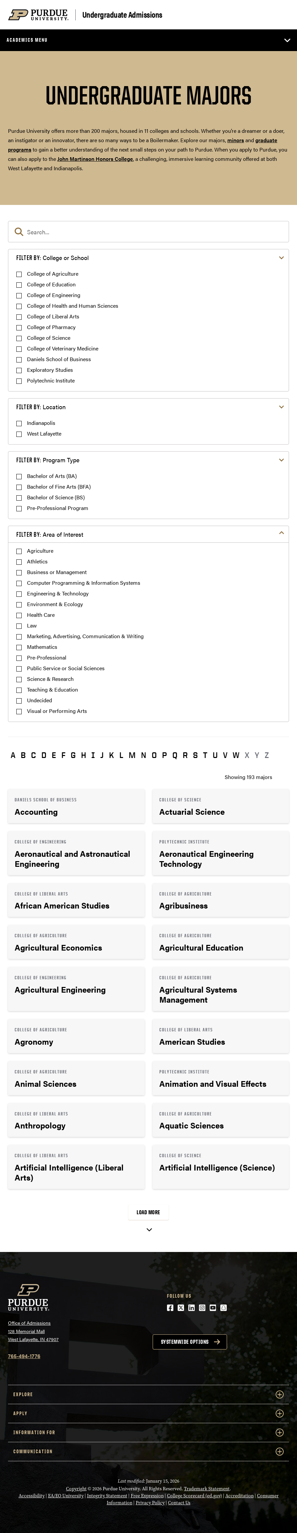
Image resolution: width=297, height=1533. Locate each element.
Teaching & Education (52, 689)
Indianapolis (41, 423)
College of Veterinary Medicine (62, 348)
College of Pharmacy (51, 327)
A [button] (13, 755)
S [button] (195, 755)
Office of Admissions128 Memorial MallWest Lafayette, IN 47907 (33, 1330)
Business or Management (57, 572)
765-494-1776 (24, 1356)
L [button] (121, 755)
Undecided (39, 700)
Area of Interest (49, 534)
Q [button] (174, 755)
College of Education (51, 284)
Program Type (47, 460)
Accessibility (32, 1496)
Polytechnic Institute (51, 380)
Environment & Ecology (55, 604)
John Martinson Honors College (95, 159)
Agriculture (40, 550)
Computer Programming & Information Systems (83, 582)
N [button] (143, 755)
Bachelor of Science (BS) (56, 497)
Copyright (76, 1489)
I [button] (93, 755)
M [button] (132, 755)
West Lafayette (44, 433)
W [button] (236, 755)
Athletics (37, 561)
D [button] (43, 755)
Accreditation (239, 1496)
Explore (148, 1394)
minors (235, 140)
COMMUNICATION (148, 1452)
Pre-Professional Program (57, 508)
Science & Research (50, 679)
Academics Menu (27, 40)
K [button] (111, 755)
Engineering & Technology (58, 593)
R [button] (185, 755)
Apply (148, 1414)
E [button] (54, 755)
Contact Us (179, 1503)
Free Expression (147, 1496)
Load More (148, 1212)
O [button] (154, 755)
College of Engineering (53, 295)
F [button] (63, 755)
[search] (148, 231)
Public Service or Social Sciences (66, 668)
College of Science (48, 337)
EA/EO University (66, 1496)
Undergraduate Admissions (122, 14)
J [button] (102, 755)
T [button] (205, 755)
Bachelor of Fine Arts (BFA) (59, 486)
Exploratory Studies (50, 369)
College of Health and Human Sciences (72, 305)
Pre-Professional (46, 657)
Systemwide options (185, 1341)
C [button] (33, 755)
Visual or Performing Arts (57, 711)
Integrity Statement (107, 1496)
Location (41, 407)
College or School (52, 257)
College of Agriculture (52, 273)
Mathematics (42, 647)
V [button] (225, 755)
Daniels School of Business (59, 359)
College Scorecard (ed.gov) (194, 1496)
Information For (148, 1433)
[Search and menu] (281, 15)
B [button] (23, 755)
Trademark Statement (207, 1489)
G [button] (73, 755)
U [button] (215, 755)
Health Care (41, 614)
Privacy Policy (150, 1503)
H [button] (83, 755)
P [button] (164, 755)
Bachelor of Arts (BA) (52, 476)
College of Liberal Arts (53, 316)
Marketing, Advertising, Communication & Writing (85, 636)
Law (32, 625)
